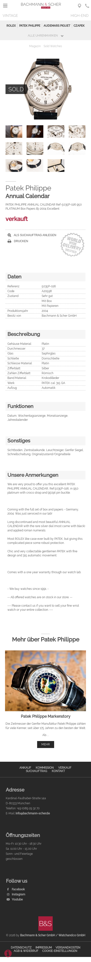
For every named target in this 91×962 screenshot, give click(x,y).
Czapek (79, 25)
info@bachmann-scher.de (33, 813)
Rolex (11, 25)
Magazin (35, 46)
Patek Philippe (29, 25)
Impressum (43, 947)
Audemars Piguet (57, 25)
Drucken (18, 241)
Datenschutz (21, 947)
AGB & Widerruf (26, 951)
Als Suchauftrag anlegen (32, 235)
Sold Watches (53, 46)
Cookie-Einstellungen (59, 951)
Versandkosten (68, 947)
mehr (45, 744)
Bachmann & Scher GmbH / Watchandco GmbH (52, 935)
